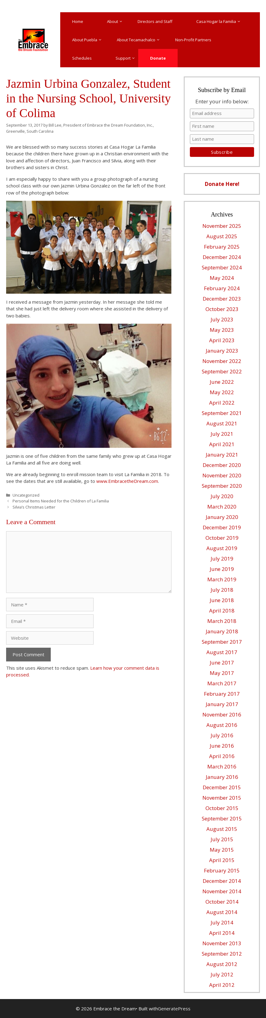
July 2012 (222, 974)
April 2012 (222, 984)
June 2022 (222, 381)
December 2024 (222, 257)
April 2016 (222, 756)
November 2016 (221, 714)
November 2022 (221, 361)
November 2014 (221, 891)
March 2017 (221, 683)
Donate (158, 58)
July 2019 (222, 558)
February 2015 (222, 870)
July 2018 (222, 589)
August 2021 (221, 423)
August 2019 (221, 548)
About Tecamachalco (140, 40)
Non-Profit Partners (193, 40)
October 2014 (221, 901)
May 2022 (222, 392)
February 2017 (222, 693)
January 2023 (222, 350)
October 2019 (221, 537)
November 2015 (221, 797)
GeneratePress (174, 1008)
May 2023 (222, 329)
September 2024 (222, 267)
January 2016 (222, 776)
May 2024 (222, 277)
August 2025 (221, 236)
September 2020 (222, 485)
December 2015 (222, 787)
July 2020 (222, 496)
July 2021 (222, 433)
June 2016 (222, 745)
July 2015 (222, 839)
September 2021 (222, 412)
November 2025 (221, 225)
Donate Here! (222, 183)
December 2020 (222, 464)
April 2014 (222, 932)
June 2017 (222, 662)
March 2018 (221, 620)
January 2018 (222, 631)
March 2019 (221, 579)
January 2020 (222, 516)
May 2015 (222, 849)
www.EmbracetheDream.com (127, 481)
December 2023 (222, 298)
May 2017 (222, 672)
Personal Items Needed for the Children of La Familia (61, 501)
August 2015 (221, 828)
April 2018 (222, 610)
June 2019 (222, 568)
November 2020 (221, 475)
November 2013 (221, 943)
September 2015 (222, 818)
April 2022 (222, 402)
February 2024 (222, 288)
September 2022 (222, 371)
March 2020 (221, 506)
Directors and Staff (155, 21)
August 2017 (221, 652)
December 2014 (222, 880)
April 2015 (222, 860)
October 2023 (221, 309)
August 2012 (221, 964)
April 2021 (222, 444)
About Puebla (88, 40)
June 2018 (222, 600)
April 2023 (222, 340)
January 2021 (222, 454)
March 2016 (221, 766)
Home (77, 21)
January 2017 (222, 704)
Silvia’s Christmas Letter (34, 507)
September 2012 (222, 953)
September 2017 (222, 641)
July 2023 (222, 319)
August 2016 (221, 724)
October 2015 (221, 808)
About (116, 21)
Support (127, 58)
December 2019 (222, 527)
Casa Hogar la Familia (220, 21)
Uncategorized (26, 495)
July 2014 (222, 922)
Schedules (82, 58)
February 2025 (222, 246)
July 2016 (222, 735)
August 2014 (221, 912)
